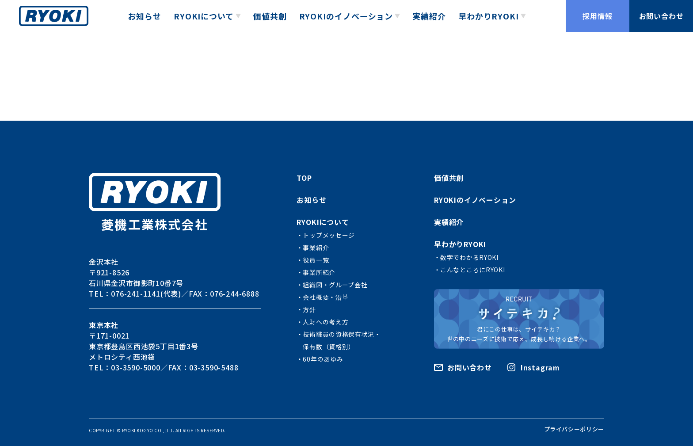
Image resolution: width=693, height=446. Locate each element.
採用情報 (597, 16)
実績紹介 (429, 16)
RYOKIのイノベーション (475, 199)
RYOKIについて (323, 222)
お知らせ (144, 16)
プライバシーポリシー (574, 429)
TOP (304, 177)
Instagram (540, 367)
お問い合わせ (661, 16)
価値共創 (270, 16)
